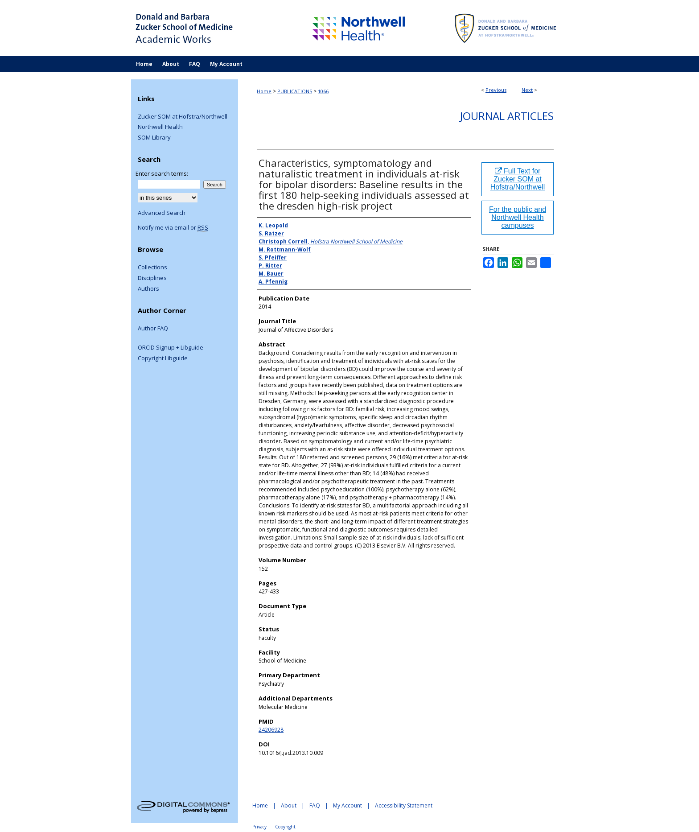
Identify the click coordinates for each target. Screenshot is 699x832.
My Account (347, 805)
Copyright (285, 827)
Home (264, 91)
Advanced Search (161, 213)
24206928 (271, 729)
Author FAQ (153, 328)
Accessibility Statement (403, 805)
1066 (323, 91)
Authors (148, 288)
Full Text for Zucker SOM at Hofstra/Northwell (517, 179)
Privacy (259, 827)
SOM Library (154, 137)
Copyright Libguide (163, 358)
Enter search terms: (162, 173)
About (288, 805)
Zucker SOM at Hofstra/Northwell (182, 116)
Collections (152, 267)
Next (527, 89)
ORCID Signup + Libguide (170, 347)
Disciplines (152, 278)
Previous (495, 89)
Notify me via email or (173, 227)
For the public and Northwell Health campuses (517, 217)
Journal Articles (507, 115)
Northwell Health (160, 127)
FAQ (314, 805)
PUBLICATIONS (294, 91)
